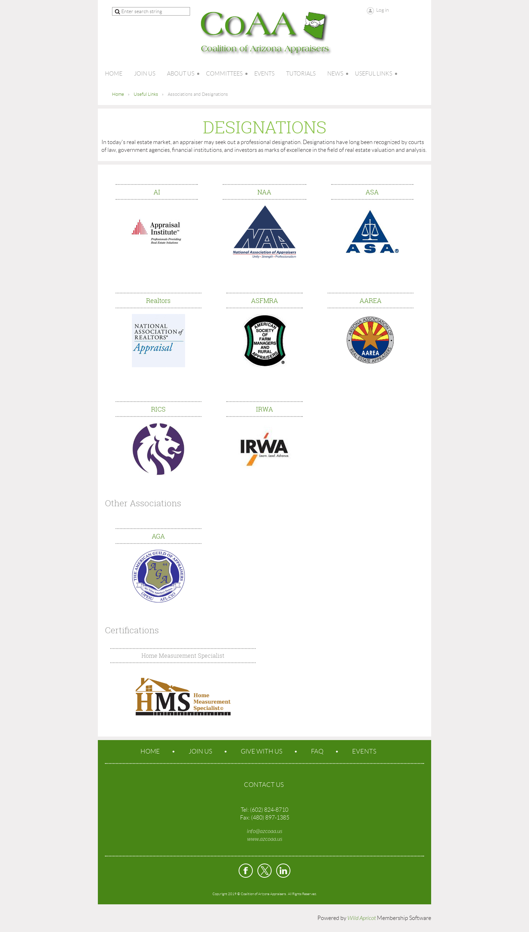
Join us (200, 751)
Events (364, 751)
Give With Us (261, 751)
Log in (382, 10)
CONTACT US (264, 784)
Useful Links (146, 94)
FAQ (317, 751)
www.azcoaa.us (264, 839)
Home (118, 94)
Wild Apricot (361, 918)
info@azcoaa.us (264, 831)
